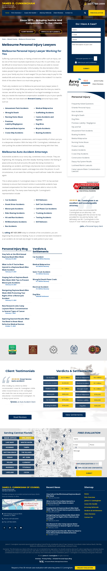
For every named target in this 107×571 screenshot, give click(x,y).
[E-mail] (86, 35)
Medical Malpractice (44, 108)
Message (89, 454)
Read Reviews (20, 417)
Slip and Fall (76, 127)
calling (7, 233)
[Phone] (86, 39)
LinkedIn (15, 528)
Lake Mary (10, 442)
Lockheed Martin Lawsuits (82, 165)
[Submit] (86, 68)
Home (4, 39)
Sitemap (38, 559)
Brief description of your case (86, 48)
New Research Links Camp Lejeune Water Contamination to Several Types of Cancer (15, 308)
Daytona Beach (10, 452)
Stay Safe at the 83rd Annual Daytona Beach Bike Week (63, 496)
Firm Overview (89, 497)
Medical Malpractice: (41, 265)
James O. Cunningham (92, 501)
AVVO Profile (98, 81)
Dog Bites (40, 124)
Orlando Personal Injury (81, 108)
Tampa (26, 447)
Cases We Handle (90, 504)
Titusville (26, 467)
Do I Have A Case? (86, 24)
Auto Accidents (77, 111)
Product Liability (78, 146)
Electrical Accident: (41, 288)
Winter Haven (26, 442)
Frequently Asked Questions (83, 104)
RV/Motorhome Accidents (16, 222)
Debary (10, 457)
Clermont (26, 462)
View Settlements (74, 414)
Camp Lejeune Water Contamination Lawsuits (86, 170)
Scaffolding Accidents (45, 112)
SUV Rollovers (41, 200)
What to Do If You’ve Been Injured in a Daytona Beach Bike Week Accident (15, 267)
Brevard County (12, 39)
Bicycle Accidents (43, 128)
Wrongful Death (12, 112)
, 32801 (12, 514)
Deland (10, 462)
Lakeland (10, 472)
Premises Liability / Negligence (84, 123)
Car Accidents (11, 200)
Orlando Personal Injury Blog (62, 559)
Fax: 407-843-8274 (9, 522)
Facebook (4, 528)
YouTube (21, 528)
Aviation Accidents (79, 150)
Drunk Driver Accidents (14, 204)
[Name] (86, 30)
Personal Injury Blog (15, 249)
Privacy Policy (46, 559)
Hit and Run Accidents (14, 217)
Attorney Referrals (91, 507)
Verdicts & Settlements (50, 31)
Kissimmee (10, 447)
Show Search (85, 13)
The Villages (26, 452)
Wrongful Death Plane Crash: (45, 280)
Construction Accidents (81, 158)
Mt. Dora (26, 457)
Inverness (10, 467)
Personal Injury (81, 96)
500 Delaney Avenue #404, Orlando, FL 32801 (22, 504)
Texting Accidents (43, 217)
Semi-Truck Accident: (41, 273)
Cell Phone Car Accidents (46, 209)
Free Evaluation (96, 13)
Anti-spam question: (82, 58)
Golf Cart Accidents (44, 204)
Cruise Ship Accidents (14, 133)
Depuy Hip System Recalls (82, 161)
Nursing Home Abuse (14, 117)
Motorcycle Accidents (14, 209)
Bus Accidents (11, 226)
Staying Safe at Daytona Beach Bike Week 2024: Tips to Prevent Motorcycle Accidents (15, 280)
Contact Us (88, 517)
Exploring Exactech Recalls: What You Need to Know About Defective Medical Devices (15, 321)
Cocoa (26, 472)
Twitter (10, 528)
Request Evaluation (85, 568)
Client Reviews (27, 31)
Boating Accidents (43, 133)
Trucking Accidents (44, 213)
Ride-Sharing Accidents (15, 213)
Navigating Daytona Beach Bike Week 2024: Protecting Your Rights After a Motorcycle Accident (63, 518)
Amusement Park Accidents (16, 108)
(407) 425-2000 (96, 3)
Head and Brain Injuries (15, 128)
